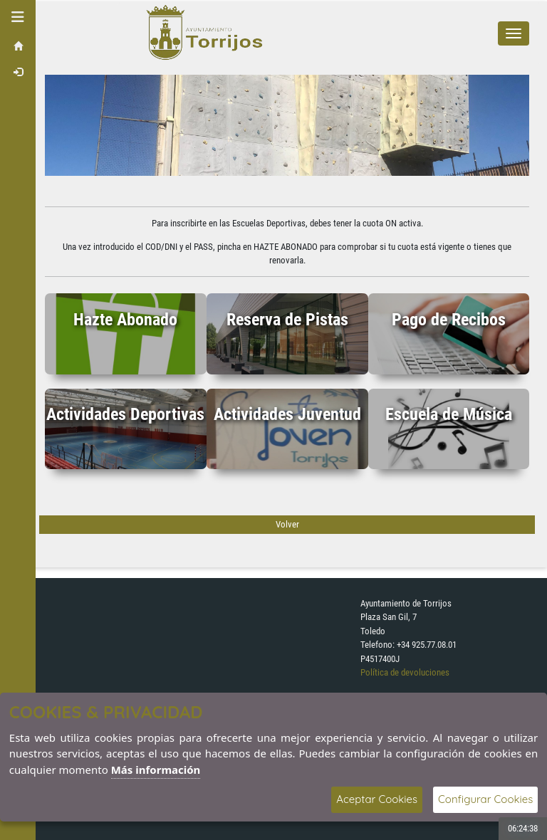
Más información (156, 769)
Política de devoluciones (404, 672)
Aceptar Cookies (376, 799)
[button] (17, 17)
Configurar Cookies (485, 799)
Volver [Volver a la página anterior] (287, 524)
